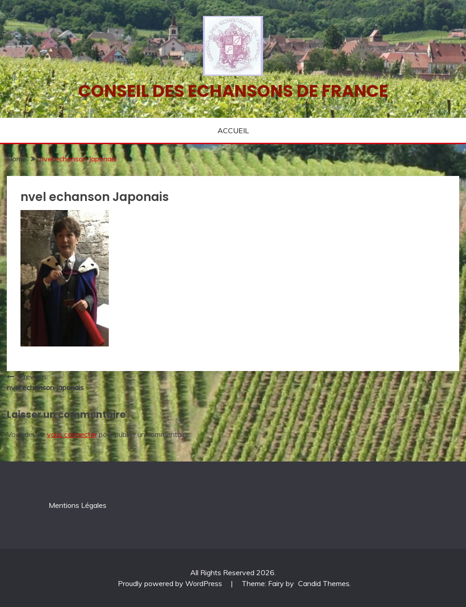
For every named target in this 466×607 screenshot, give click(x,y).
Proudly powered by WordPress (171, 583)
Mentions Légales (77, 505)
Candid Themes (324, 583)
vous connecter (72, 434)
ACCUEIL (233, 130)
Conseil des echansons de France (233, 91)
